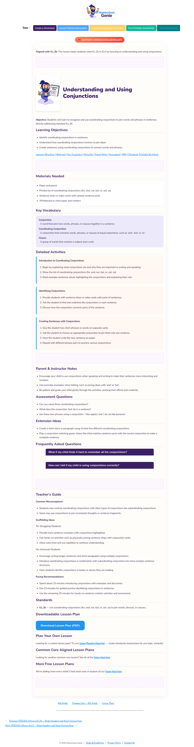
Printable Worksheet (148, 154)
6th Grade (63, 703)
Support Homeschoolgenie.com (102, 39)
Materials (61, 154)
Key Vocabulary (75, 154)
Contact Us (129, 742)
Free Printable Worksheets (141, 27)
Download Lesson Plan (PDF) (60, 625)
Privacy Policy (114, 742)
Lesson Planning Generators (73, 27)
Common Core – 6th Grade (85, 703)
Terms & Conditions (95, 742)
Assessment (114, 154)
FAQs (124, 154)
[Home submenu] (29, 27)
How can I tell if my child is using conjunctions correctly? (83, 465)
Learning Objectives (45, 154)
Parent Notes (101, 154)
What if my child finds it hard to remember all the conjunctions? (87, 452)
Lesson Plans (108, 703)
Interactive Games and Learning (107, 27)
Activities (88, 154)
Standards (133, 154)
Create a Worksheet (45, 27)
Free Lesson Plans (168, 27)
